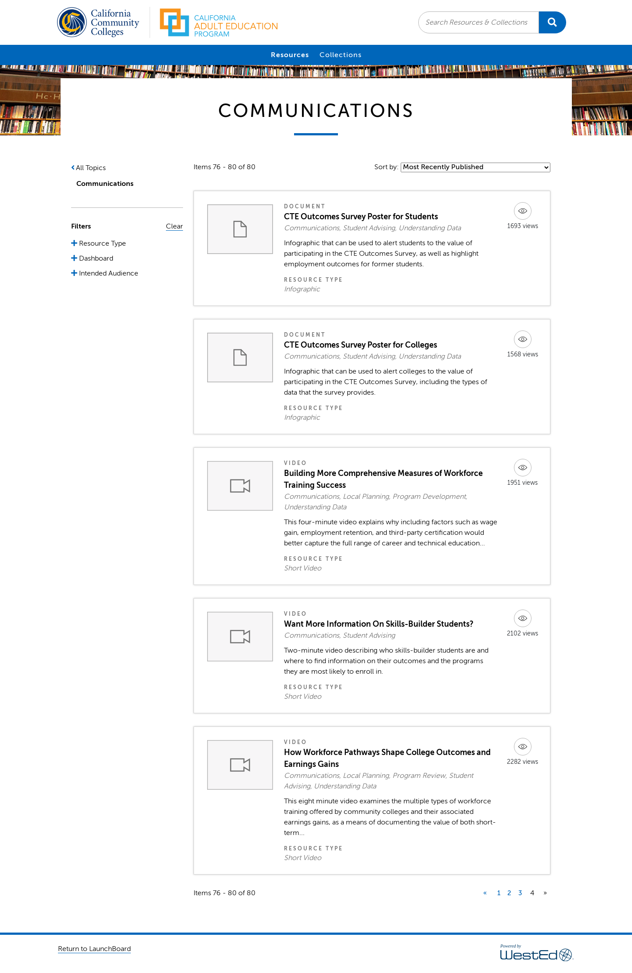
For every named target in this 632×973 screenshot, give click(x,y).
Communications (104, 184)
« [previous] (485, 893)
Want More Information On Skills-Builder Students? (379, 624)
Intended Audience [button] (107, 273)
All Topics (91, 168)
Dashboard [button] (95, 258)
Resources (290, 55)
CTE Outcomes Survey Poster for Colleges (360, 345)
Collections (341, 55)
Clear (174, 226)
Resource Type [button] (101, 243)
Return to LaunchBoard (94, 949)
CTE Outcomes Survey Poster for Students (361, 216)
